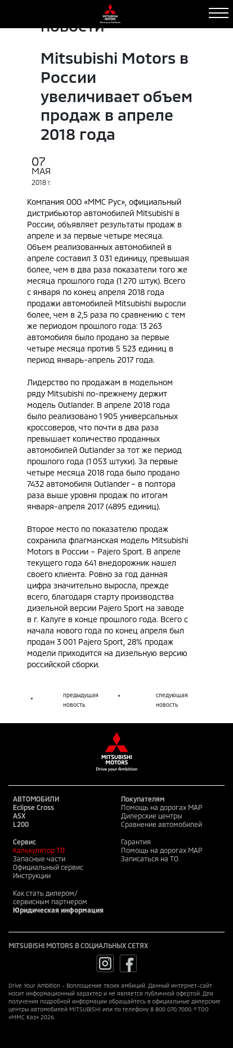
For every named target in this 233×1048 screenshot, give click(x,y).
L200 (21, 824)
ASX (19, 816)
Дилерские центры (151, 816)
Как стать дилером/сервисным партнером (50, 897)
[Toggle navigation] (218, 13)
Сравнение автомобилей (161, 824)
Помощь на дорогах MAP (161, 807)
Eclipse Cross (33, 807)
